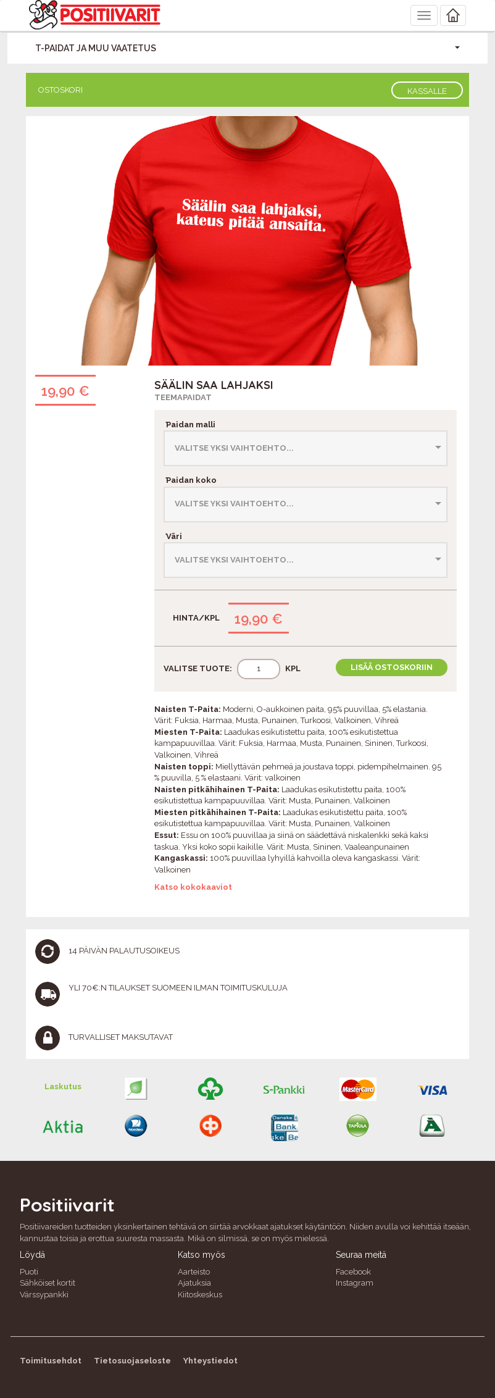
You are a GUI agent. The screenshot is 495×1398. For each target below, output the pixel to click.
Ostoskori (60, 89)
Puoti (29, 1271)
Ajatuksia (194, 1282)
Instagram (354, 1282)
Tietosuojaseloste (132, 1360)
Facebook (353, 1271)
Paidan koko (190, 480)
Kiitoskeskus (200, 1294)
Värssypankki (44, 1294)
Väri (173, 536)
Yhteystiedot (210, 1360)
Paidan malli (189, 424)
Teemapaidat (183, 397)
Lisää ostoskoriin (392, 667)
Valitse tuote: (198, 668)
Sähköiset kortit (47, 1282)
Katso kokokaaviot (193, 887)
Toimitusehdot (50, 1360)
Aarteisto (194, 1271)
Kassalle (427, 91)
